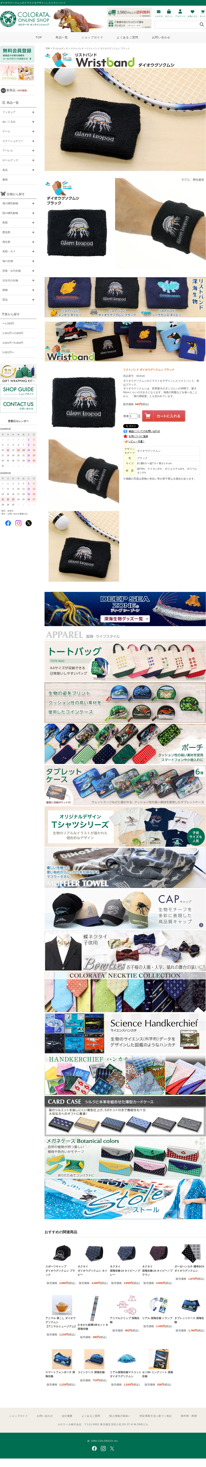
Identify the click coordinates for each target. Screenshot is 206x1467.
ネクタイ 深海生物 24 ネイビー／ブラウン (157, 1270)
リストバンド (77, 48)
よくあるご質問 (127, 37)
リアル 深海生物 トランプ (157, 1318)
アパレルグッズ (60, 48)
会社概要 (67, 1416)
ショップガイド (92, 37)
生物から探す (16, 194)
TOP (38, 37)
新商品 (17, 90)
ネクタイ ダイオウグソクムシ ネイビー (92, 1270)
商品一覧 (62, 37)
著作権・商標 (189, 1416)
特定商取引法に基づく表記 (156, 1416)
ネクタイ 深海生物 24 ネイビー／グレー (125, 1270)
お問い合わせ (161, 37)
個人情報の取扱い (120, 1416)
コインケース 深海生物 (91, 1372)
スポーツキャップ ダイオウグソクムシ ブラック (60, 1270)
